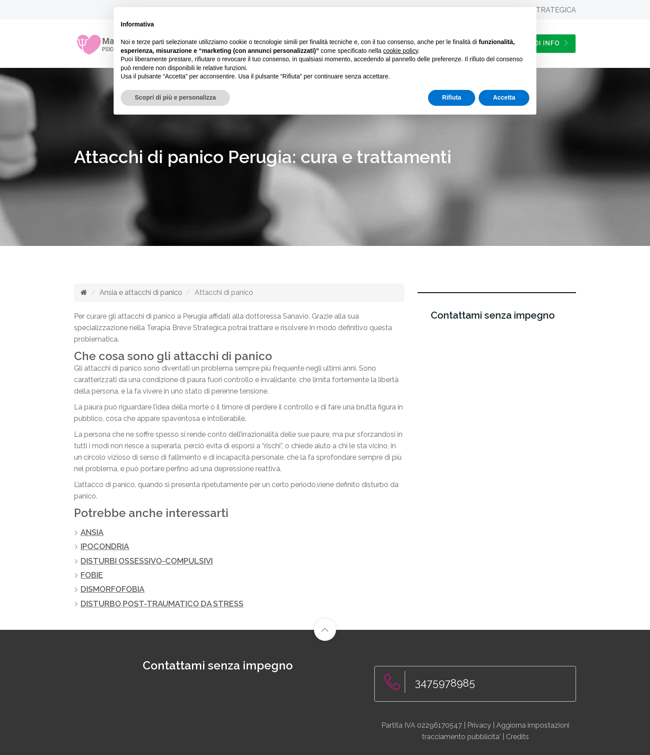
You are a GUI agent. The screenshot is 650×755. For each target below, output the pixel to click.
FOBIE (92, 574)
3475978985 (445, 682)
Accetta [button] (504, 97)
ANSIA (92, 532)
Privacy (479, 724)
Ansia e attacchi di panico (141, 292)
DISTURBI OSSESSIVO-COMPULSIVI (147, 560)
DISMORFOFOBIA (112, 588)
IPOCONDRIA (105, 546)
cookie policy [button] (400, 50)
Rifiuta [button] (452, 97)
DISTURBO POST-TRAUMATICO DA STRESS (162, 602)
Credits (517, 736)
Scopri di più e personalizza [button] (175, 97)
